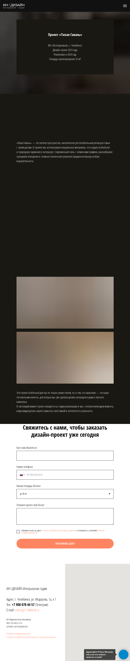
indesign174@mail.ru (27, 609)
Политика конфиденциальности (18, 633)
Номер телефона (25, 467)
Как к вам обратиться (27, 448)
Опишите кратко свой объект (30, 505)
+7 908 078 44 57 (22, 604)
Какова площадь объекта (28, 486)
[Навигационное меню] (125, 6)
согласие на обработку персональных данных (59, 530)
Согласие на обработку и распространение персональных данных (31, 637)
